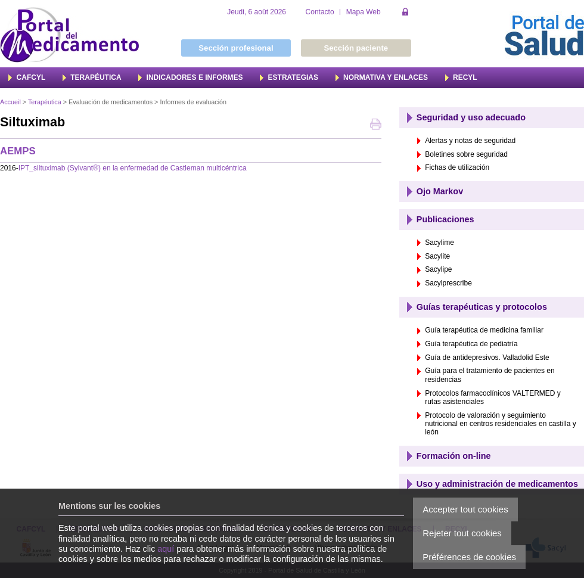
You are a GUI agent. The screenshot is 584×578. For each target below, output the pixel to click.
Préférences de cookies (469, 557)
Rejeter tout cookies (462, 533)
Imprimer (375, 125)
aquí (165, 549)
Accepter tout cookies (465, 509)
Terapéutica (44, 101)
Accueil (10, 101)
